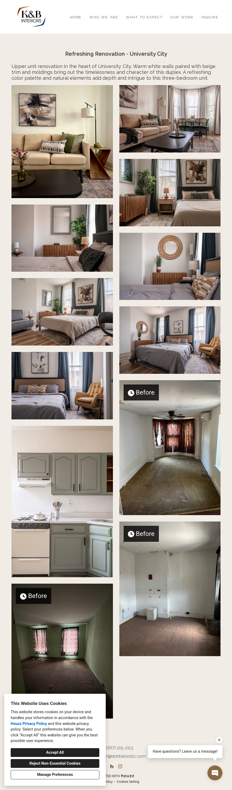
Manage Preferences (55, 774)
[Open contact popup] (214, 772)
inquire (210, 16)
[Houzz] (112, 766)
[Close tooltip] (219, 740)
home (76, 16)
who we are (103, 16)
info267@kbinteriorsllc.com (119, 756)
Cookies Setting (128, 782)
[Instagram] (120, 766)
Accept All (55, 752)
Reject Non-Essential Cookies (54, 763)
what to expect (144, 16)
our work (182, 16)
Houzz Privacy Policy (29, 723)
